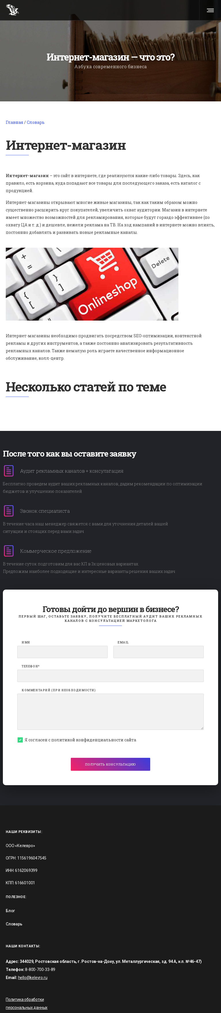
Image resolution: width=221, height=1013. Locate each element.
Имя (26, 618)
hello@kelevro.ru (32, 953)
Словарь (36, 98)
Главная (14, 98)
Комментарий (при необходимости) (59, 666)
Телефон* (31, 642)
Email (123, 618)
